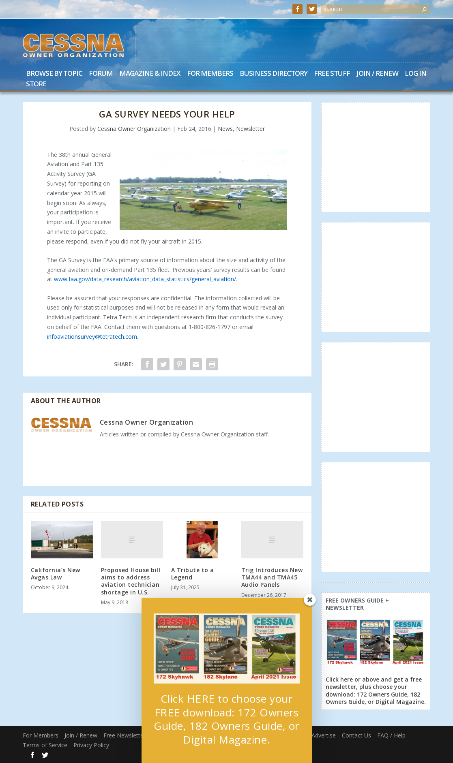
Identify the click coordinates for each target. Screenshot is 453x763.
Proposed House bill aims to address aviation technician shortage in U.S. (131, 581)
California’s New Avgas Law (55, 573)
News (225, 129)
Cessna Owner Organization (134, 129)
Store (36, 84)
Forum (101, 74)
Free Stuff (332, 74)
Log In (415, 74)
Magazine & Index (149, 74)
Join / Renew (377, 74)
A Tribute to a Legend (192, 573)
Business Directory (273, 74)
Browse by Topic (54, 74)
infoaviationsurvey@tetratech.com (92, 336)
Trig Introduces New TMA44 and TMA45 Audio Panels (272, 577)
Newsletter (250, 129)
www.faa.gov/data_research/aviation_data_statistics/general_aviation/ (145, 279)
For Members (210, 74)
